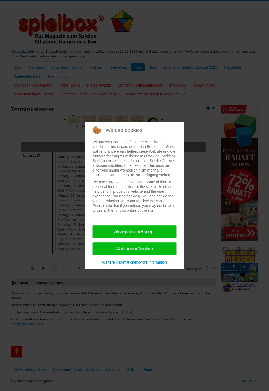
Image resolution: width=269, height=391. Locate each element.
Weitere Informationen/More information (134, 262)
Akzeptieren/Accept (134, 231)
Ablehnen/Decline (134, 248)
